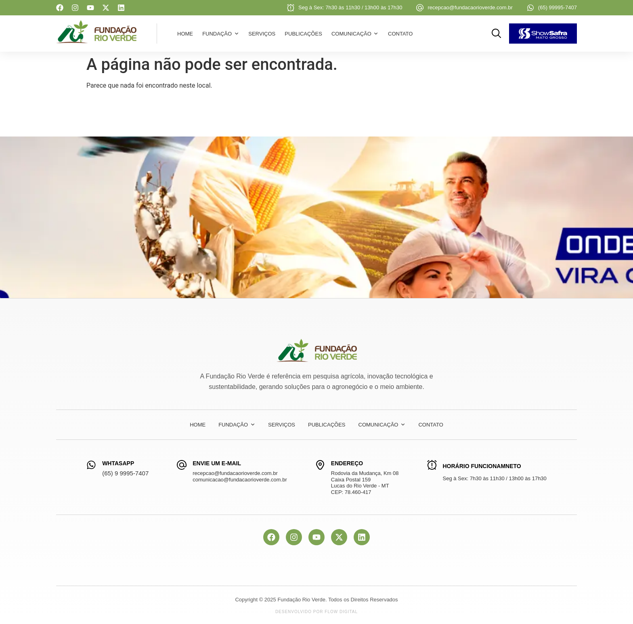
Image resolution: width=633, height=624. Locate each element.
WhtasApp (118, 463)
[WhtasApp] (91, 465)
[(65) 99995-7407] (530, 7)
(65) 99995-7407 (557, 7)
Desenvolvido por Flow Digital (316, 611)
